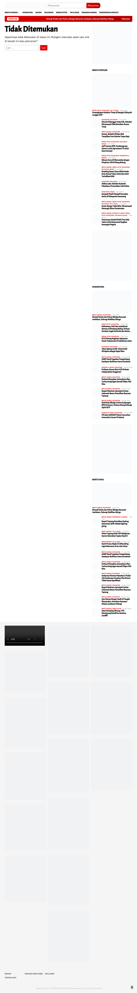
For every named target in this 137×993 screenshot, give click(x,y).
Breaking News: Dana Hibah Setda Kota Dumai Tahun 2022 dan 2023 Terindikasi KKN (115, 174)
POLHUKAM (113, 120)
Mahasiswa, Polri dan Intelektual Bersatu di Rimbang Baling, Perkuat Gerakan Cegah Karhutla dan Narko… (117, 329)
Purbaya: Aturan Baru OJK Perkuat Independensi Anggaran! (115, 370)
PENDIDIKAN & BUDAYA (120, 517)
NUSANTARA (106, 110)
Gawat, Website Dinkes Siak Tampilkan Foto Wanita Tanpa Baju (115, 135)
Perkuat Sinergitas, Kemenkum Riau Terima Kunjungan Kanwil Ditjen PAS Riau (116, 381)
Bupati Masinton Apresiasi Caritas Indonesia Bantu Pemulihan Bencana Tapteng (116, 393)
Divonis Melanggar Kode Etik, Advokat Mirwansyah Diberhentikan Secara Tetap (117, 124)
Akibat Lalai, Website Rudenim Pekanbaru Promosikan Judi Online (115, 185)
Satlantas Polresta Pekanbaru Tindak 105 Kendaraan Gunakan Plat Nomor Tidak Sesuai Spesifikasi (116, 578)
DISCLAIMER (49, 974)
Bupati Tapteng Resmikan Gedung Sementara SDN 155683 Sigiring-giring (115, 524)
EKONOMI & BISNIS (118, 213)
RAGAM (104, 144)
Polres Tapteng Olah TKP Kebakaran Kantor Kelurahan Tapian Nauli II (116, 534)
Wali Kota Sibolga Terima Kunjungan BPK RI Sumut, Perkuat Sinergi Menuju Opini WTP (117, 405)
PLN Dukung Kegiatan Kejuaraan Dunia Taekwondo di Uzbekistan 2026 (117, 340)
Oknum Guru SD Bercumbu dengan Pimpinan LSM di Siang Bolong (115, 161)
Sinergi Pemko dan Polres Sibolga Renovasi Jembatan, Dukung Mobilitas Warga (88, 19)
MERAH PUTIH (96, 110)
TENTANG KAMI (10, 978)
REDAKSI (8, 974)
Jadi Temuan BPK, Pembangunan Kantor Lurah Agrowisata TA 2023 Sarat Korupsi (115, 148)
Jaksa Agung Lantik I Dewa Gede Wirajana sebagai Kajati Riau (114, 350)
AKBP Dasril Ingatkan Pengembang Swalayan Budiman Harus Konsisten (116, 360)
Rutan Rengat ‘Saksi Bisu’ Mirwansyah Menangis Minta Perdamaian (117, 207)
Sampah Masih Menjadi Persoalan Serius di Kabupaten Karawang (115, 195)
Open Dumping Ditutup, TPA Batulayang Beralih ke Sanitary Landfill (114, 613)
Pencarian (93, 5)
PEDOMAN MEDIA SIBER (34, 974)
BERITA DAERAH (107, 132)
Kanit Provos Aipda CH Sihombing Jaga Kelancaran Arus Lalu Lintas (115, 545)
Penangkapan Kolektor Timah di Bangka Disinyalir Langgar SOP (112, 113)
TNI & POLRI (114, 110)
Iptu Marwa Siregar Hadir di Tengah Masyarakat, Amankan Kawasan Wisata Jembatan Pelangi (116, 601)
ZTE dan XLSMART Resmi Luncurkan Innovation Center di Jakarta (116, 416)
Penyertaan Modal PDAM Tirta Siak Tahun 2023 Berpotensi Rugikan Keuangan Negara (115, 222)
